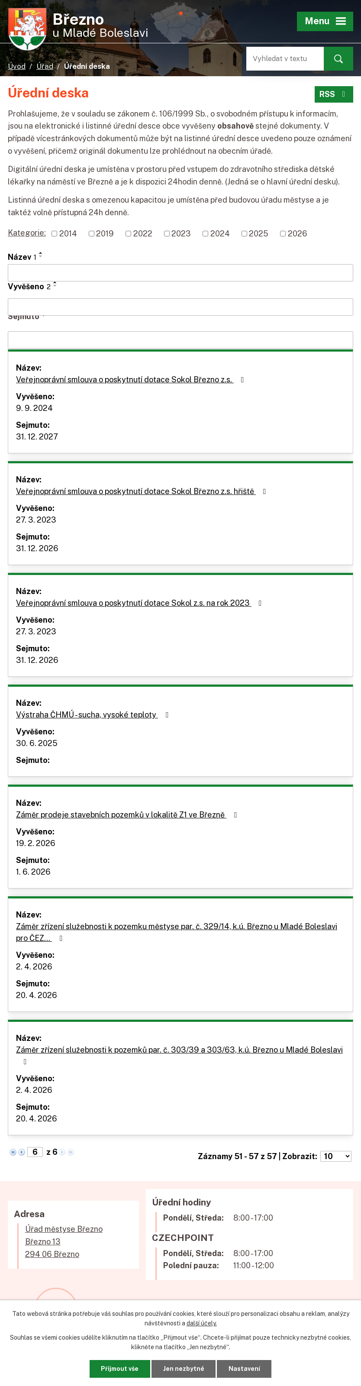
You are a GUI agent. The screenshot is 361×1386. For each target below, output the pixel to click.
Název (22, 257)
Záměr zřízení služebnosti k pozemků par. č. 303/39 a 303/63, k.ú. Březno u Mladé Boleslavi (179, 1055)
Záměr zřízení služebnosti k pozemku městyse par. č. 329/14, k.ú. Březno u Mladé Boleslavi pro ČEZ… (176, 932)
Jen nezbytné (183, 1368)
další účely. (202, 1323)
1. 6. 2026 (33, 871)
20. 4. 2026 (36, 995)
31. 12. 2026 (37, 548)
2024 (220, 233)
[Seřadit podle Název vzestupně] (41, 253)
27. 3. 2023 (36, 519)
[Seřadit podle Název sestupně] (41, 256)
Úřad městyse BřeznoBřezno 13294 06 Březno (64, 1241)
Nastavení (244, 1368)
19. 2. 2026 (35, 843)
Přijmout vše (120, 1368)
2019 (105, 233)
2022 (142, 233)
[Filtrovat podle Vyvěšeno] (180, 307)
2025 (258, 233)
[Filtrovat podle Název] (180, 272)
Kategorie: (27, 232)
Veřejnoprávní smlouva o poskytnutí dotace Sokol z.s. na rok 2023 (140, 602)
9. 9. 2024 (34, 408)
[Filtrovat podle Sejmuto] (180, 340)
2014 (68, 233)
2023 (181, 233)
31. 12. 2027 (37, 436)
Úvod (17, 66)
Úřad (44, 66)
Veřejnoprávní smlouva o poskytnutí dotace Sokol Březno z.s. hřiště (143, 491)
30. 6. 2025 (37, 743)
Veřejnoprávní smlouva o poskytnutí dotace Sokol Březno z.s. (132, 379)
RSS (334, 94)
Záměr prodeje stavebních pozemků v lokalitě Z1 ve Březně (128, 814)
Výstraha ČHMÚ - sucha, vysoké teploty (94, 714)
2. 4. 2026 (34, 966)
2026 (297, 233)
